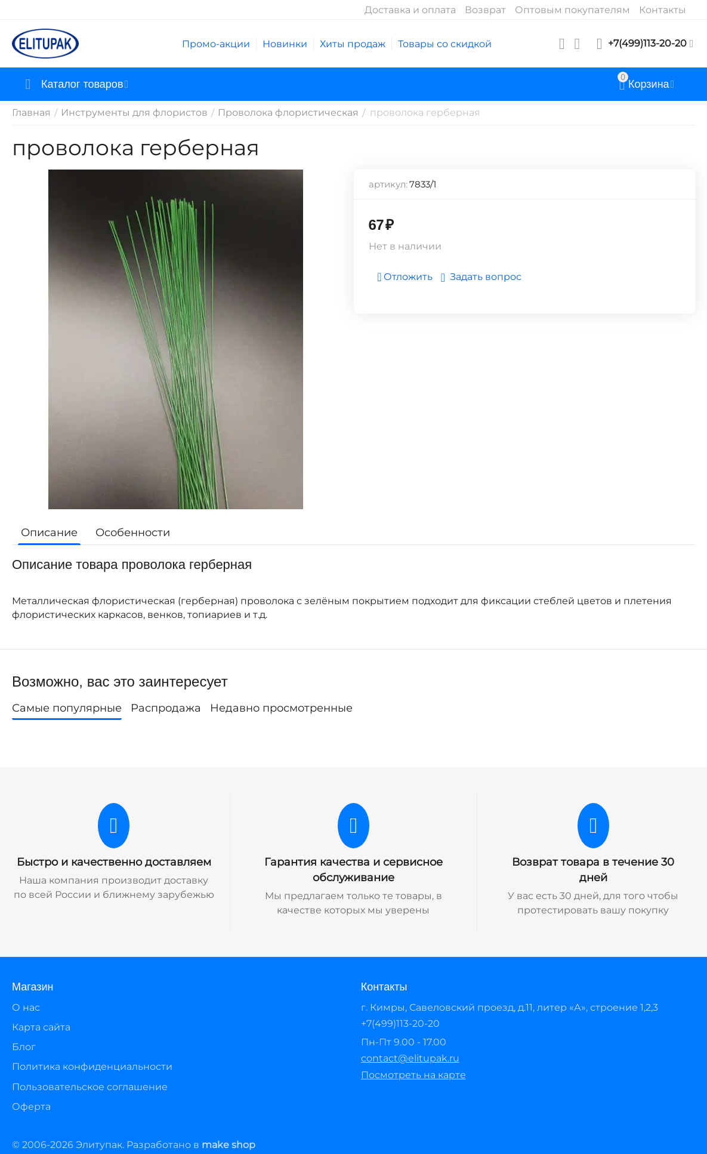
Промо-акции (216, 44)
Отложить (404, 277)
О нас (26, 1007)
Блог (24, 1047)
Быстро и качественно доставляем (114, 862)
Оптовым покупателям (572, 10)
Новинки (285, 44)
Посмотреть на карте (413, 1075)
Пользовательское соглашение (90, 1087)
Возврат (485, 10)
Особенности (132, 532)
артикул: (388, 184)
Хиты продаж (352, 44)
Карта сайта (41, 1027)
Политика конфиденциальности (92, 1066)
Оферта (31, 1106)
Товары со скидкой (445, 44)
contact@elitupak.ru (410, 1058)
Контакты (662, 10)
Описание (49, 532)
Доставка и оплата (410, 10)
